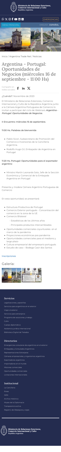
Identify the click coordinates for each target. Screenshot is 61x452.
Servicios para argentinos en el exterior (20, 306)
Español (54, 25)
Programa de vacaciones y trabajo (18, 317)
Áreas (6, 391)
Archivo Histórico (11, 399)
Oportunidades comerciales (15, 371)
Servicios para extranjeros (14, 314)
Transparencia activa (12, 406)
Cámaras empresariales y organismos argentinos (24, 356)
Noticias (37, 56)
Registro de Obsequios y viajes (16, 410)
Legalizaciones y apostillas (15, 303)
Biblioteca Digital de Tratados (16, 332)
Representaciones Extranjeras (16, 353)
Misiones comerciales (13, 367)
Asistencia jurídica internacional (17, 329)
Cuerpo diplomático (12, 325)
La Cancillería (9, 388)
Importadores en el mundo (15, 364)
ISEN (6, 395)
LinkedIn (23, 88)
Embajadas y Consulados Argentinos (19, 349)
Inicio (4, 56)
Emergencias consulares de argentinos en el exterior (26, 345)
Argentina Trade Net (20, 56)
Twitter (29, 88)
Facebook (18, 88)
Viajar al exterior (11, 310)
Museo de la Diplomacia (14, 402)
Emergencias (50, 19)
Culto (6, 321)
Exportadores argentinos (14, 360)
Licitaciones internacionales (15, 375)
